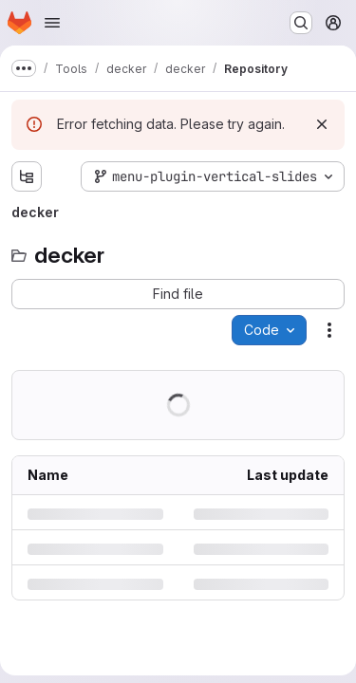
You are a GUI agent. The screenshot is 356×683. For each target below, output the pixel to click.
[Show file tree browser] (26, 176)
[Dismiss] (321, 124)
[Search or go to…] (301, 22)
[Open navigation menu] (52, 23)
